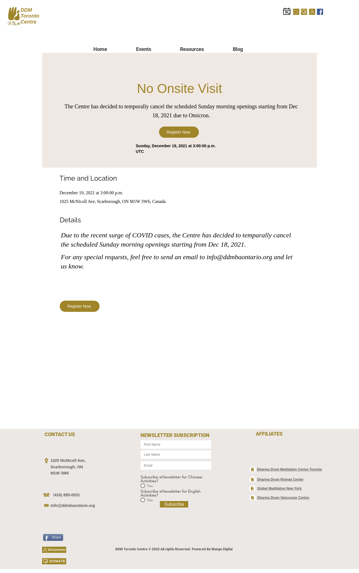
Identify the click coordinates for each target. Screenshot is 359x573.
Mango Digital (222, 549)
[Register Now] (179, 132)
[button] (154, 49)
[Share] (53, 537)
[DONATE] (304, 12)
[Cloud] (296, 12)
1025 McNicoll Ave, (68, 460)
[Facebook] (320, 12)
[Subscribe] (174, 504)
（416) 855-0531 (65, 495)
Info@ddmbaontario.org (72, 505)
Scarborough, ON (66, 467)
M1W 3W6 (59, 473)
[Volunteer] (312, 12)
